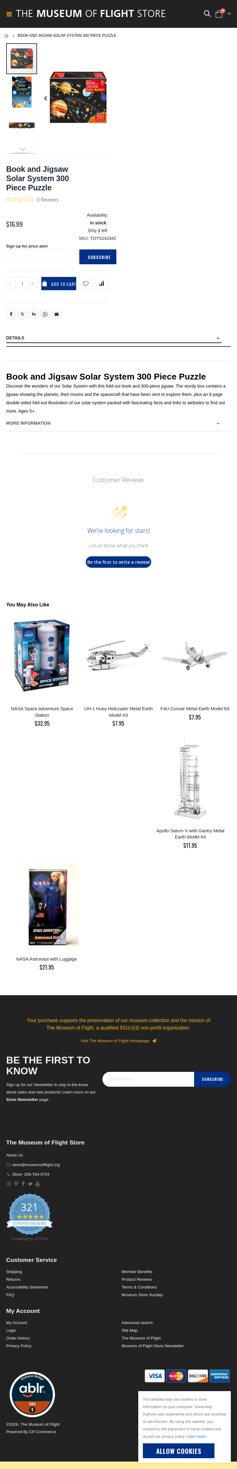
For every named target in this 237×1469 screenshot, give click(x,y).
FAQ (10, 1300)
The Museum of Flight (141, 1343)
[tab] (118, 344)
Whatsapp (46, 320)
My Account (16, 1328)
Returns (13, 1285)
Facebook (11, 320)
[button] (45, 98)
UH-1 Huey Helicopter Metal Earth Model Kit (118, 717)
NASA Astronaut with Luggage (46, 964)
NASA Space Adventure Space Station (42, 717)
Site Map (130, 1336)
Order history (18, 1343)
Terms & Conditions (139, 1292)
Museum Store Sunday (142, 1300)
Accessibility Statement (27, 1292)
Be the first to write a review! (118, 568)
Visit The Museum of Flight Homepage (118, 1046)
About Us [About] (14, 1160)
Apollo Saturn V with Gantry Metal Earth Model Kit (190, 839)
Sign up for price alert (28, 251)
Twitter (22, 320)
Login (11, 1336)
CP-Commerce (42, 1437)
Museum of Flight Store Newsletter (153, 1351)
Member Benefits (137, 1277)
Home (7, 35)
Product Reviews (137, 1285)
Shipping (14, 1277)
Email (57, 320)
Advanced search (137, 1328)
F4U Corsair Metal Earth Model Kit (194, 714)
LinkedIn (34, 320)
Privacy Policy (18, 1351)
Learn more (196, 1436)
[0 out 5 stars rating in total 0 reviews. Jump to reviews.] (32, 199)
